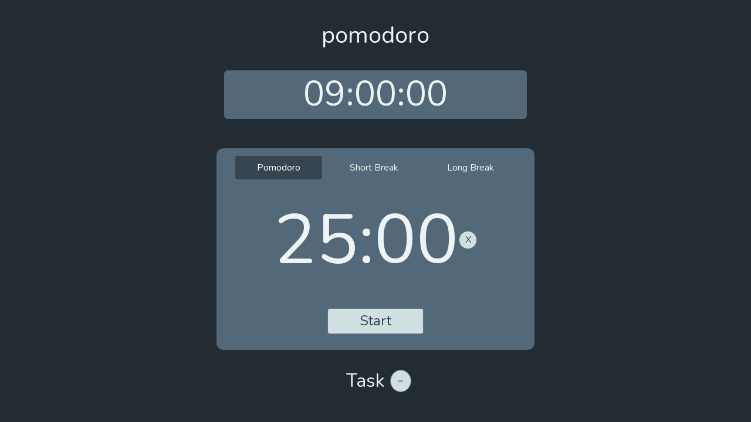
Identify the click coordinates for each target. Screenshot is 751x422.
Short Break (374, 167)
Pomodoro (278, 167)
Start (375, 320)
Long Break (470, 167)
